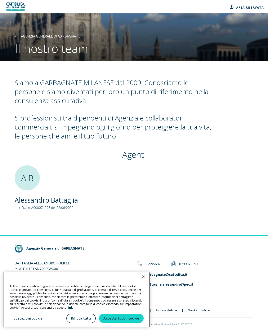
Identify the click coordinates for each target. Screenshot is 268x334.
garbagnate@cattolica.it (167, 275)
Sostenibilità (199, 310)
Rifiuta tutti (81, 318)
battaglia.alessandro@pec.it (169, 284)
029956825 (154, 264)
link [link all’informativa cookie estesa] (70, 307)
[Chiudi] (143, 276)
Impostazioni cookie (26, 318)
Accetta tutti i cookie (121, 318)
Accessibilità (166, 310)
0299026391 (188, 264)
